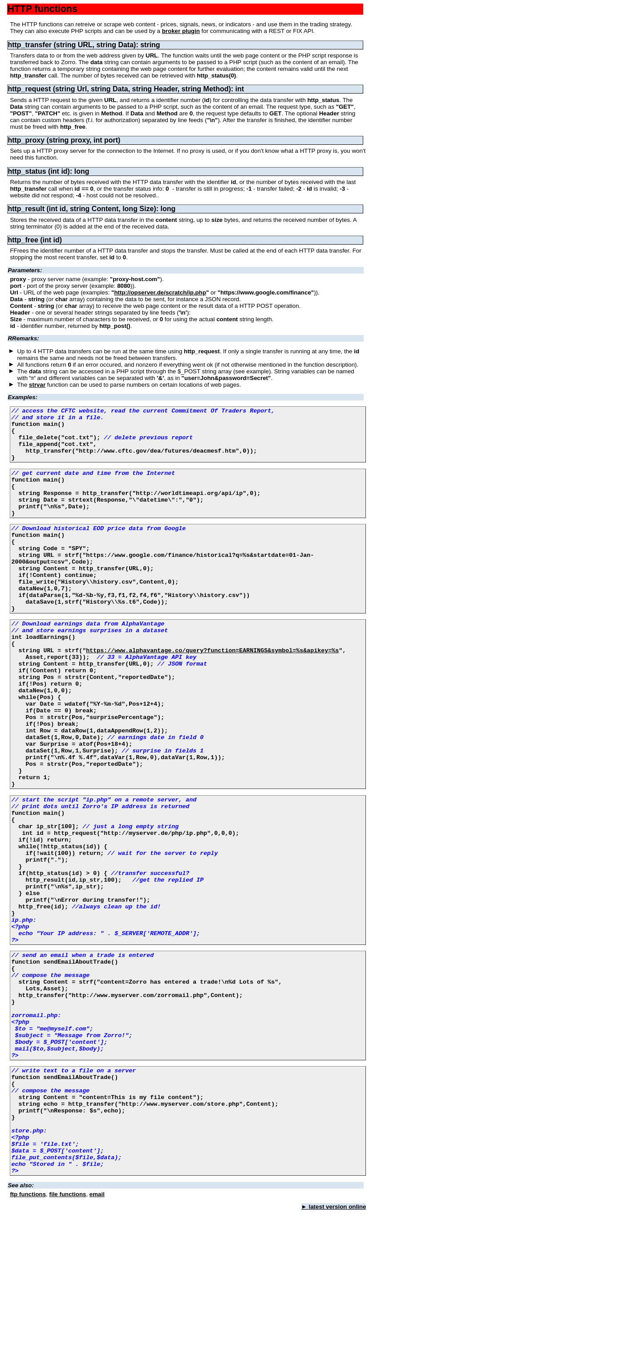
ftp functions (28, 1337)
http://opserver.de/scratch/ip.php (160, 292)
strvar (37, 384)
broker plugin (181, 31)
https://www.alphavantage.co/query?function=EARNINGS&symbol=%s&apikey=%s (212, 694)
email (97, 1337)
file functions (67, 1337)
